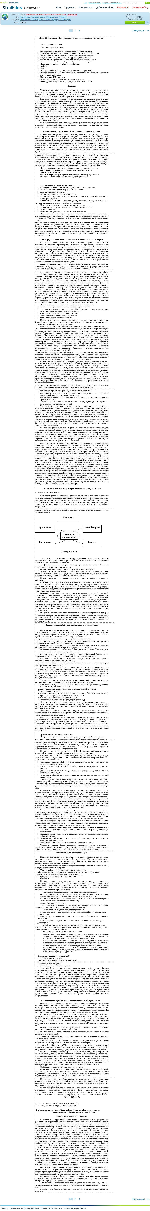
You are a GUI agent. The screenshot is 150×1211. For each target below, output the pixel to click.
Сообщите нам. (72, 14)
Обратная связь (95, 3)
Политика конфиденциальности (74, 1208)
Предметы (70, 7)
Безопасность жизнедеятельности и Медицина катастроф (45, 20)
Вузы (58, 7)
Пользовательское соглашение (51, 1208)
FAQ (85, 3)
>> (148, 31)
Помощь (5, 1208)
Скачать (134, 22)
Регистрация (14, 2)
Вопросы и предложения (111, 3)
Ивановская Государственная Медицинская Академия (44, 17)
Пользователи (85, 7)
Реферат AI (123, 7)
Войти (5, 2)
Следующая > (139, 31)
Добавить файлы (104, 7)
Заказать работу (140, 7)
